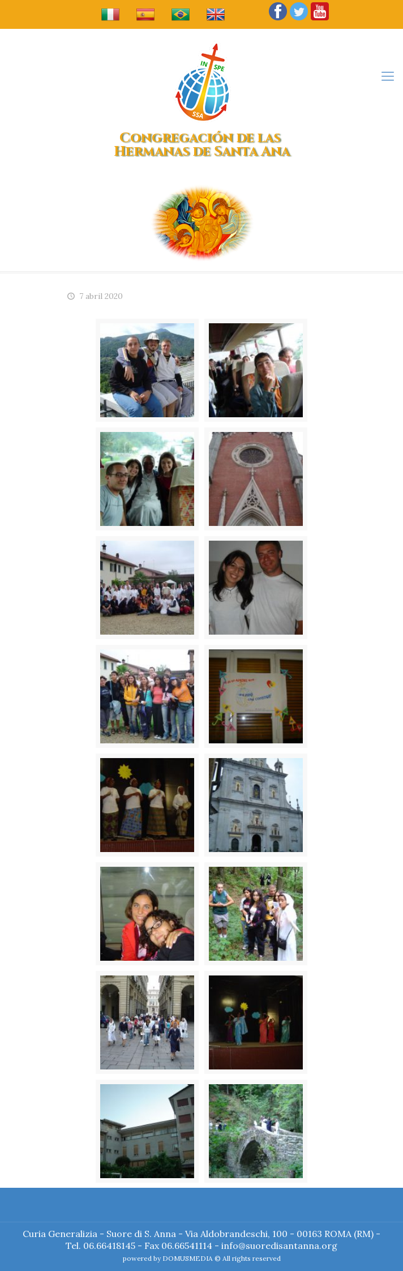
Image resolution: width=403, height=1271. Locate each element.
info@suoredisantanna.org (279, 1245)
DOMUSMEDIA (187, 1258)
